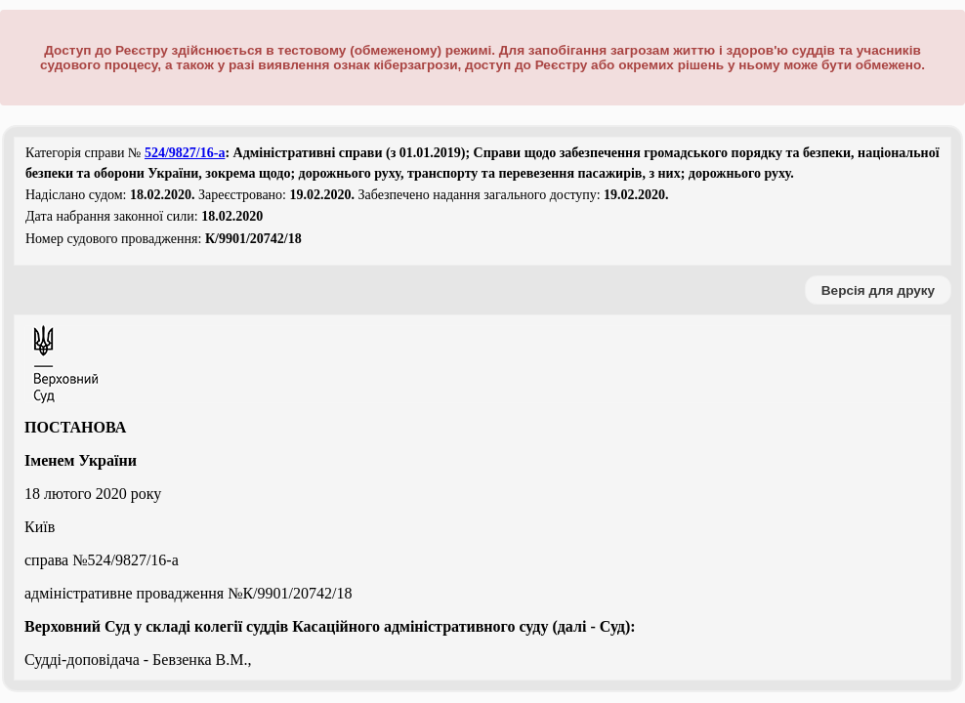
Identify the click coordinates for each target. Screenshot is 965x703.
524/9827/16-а (185, 152)
